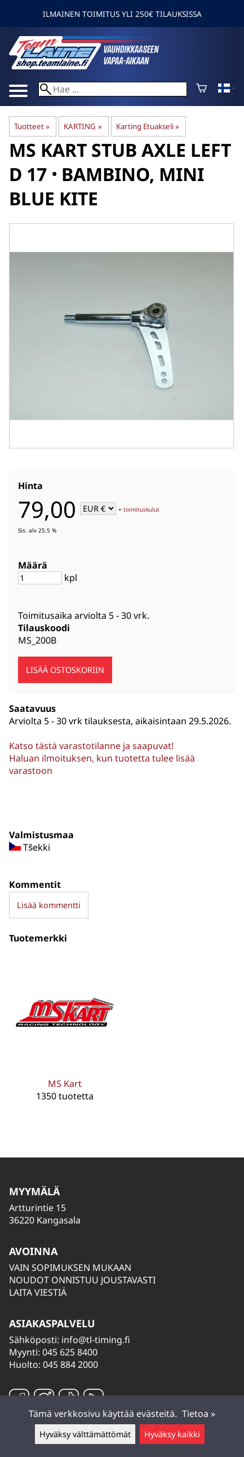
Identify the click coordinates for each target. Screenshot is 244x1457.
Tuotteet (32, 126)
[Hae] (112, 89)
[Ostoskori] (201, 89)
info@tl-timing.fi (95, 1339)
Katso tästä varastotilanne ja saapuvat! (91, 745)
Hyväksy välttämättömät (85, 1434)
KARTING (82, 126)
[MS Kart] (65, 1037)
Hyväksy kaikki (172, 1434)
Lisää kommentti (49, 905)
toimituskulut (141, 509)
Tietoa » (198, 1413)
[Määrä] (40, 577)
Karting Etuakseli (147, 126)
